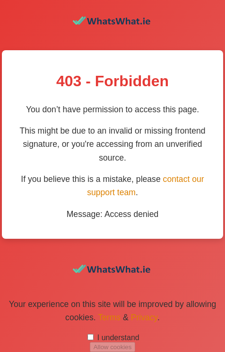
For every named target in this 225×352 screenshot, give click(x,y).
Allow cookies (113, 347)
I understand (118, 338)
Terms (109, 317)
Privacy (144, 317)
